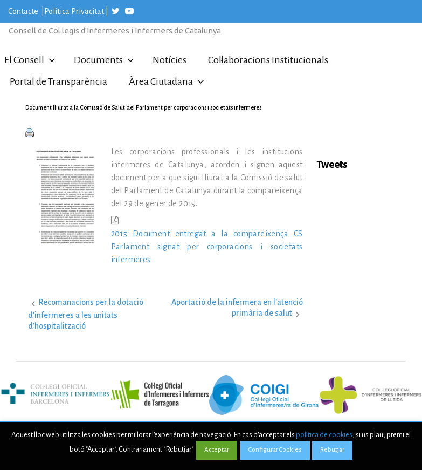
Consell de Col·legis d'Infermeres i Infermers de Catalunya (115, 30)
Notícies (169, 60)
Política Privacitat (74, 11)
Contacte (24, 11)
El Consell (24, 60)
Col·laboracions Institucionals (268, 60)
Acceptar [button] (216, 449)
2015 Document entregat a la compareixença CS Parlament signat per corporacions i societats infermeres (207, 246)
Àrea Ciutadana (161, 81)
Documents (98, 60)
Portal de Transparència (58, 81)
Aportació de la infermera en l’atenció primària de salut (237, 307)
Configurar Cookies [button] (275, 449)
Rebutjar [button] (332, 449)
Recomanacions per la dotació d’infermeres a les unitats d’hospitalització (85, 314)
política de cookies (324, 435)
